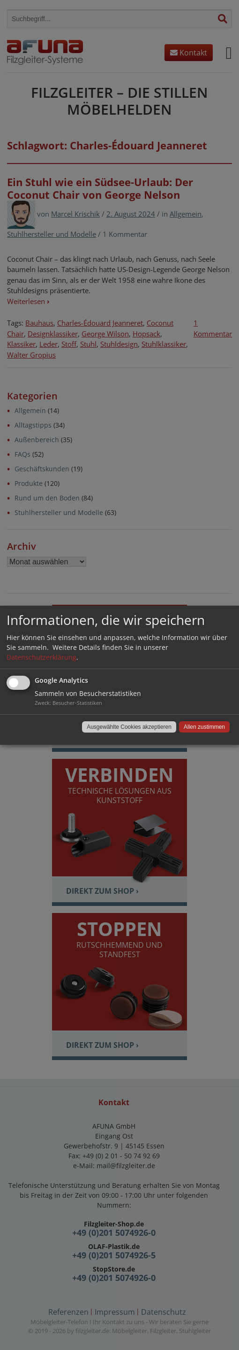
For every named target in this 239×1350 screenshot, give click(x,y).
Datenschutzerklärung (41, 657)
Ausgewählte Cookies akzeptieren (129, 727)
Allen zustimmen (204, 727)
